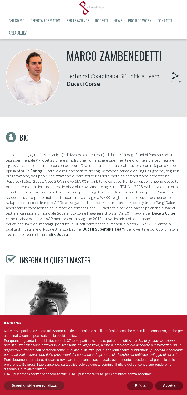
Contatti (164, 21)
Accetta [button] (169, 385)
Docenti (101, 21)
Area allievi (18, 33)
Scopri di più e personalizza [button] (34, 385)
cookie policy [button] (66, 336)
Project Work (139, 21)
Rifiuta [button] (140, 385)
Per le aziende (77, 21)
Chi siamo (17, 21)
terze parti (79, 341)
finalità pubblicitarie (134, 350)
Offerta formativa (45, 21)
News (118, 21)
